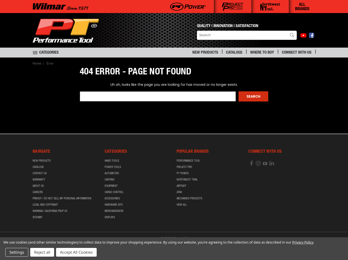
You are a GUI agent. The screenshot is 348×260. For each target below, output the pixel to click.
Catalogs (234, 53)
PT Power (182, 173)
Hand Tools (112, 160)
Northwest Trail (187, 179)
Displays (110, 217)
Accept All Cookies (76, 252)
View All (182, 204)
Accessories (112, 198)
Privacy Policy (302, 242)
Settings (16, 252)
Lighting (109, 179)
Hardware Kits (114, 204)
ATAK (179, 192)
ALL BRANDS (302, 7)
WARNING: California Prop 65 (50, 211)
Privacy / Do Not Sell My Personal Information (62, 198)
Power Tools (113, 167)
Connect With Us (297, 53)
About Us (38, 186)
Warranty (39, 179)
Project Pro (184, 167)
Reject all (42, 252)
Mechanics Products (189, 198)
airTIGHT (181, 186)
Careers (38, 192)
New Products (205, 53)
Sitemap (37, 217)
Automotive (112, 173)
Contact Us (40, 173)
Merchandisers (114, 211)
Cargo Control (114, 192)
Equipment (111, 186)
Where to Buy (262, 53)
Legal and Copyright (45, 204)
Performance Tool (188, 160)
